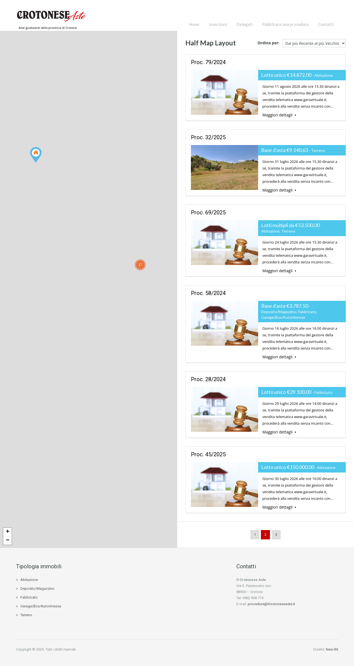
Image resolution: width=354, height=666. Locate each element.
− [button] (7, 540)
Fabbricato (29, 597)
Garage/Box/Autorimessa (40, 606)
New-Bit (332, 649)
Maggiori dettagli (279, 115)
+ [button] (7, 532)
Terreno (26, 615)
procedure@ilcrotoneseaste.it (271, 604)
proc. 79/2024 (208, 62)
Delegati (244, 24)
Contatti (326, 24)
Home (194, 24)
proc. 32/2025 (208, 137)
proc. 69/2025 (208, 212)
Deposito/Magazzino (37, 588)
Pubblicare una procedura (285, 24)
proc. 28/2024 (208, 379)
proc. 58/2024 (208, 293)
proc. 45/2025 (208, 454)
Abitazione (29, 580)
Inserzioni (218, 24)
